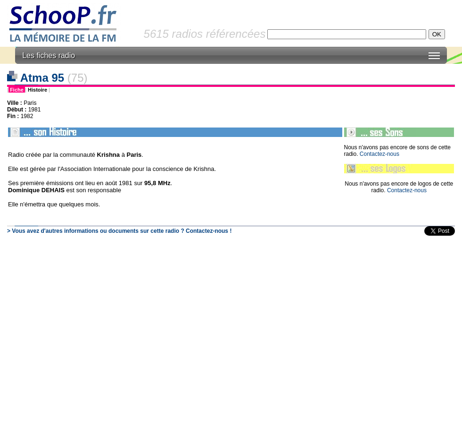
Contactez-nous (379, 154)
